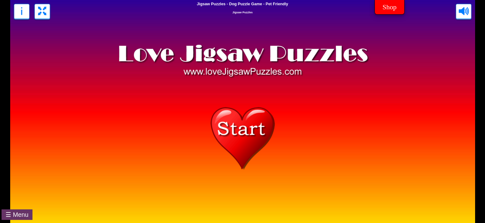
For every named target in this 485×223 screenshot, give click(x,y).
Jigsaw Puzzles (242, 12)
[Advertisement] (258, 209)
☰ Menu (17, 214)
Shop (390, 7)
